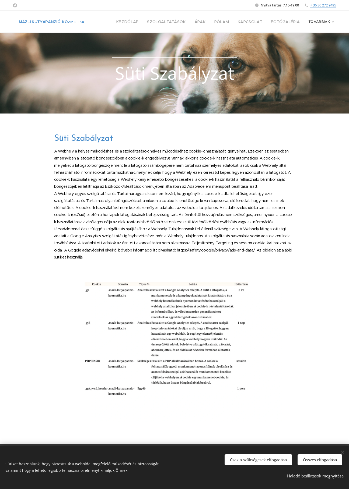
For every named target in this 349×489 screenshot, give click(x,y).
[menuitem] (141, 22)
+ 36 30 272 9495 (323, 5)
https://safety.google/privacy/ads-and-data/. (216, 250)
